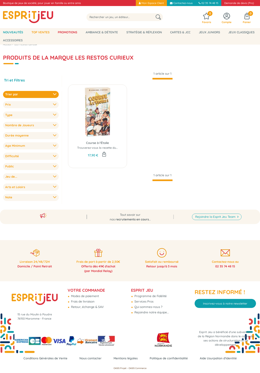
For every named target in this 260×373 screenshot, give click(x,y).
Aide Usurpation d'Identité (218, 358)
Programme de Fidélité (150, 294)
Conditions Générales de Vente (45, 358)
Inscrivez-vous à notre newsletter (225, 302)
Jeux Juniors (209, 32)
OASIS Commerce (137, 368)
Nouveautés (13, 32)
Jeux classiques (241, 32)
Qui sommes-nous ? (148, 305)
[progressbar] (162, 78)
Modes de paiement (84, 294)
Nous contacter (90, 358)
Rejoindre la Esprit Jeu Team (215, 214)
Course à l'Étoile (97, 143)
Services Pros (143, 300)
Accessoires (13, 40)
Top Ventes (40, 32)
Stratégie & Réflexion (144, 32)
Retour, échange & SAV (87, 305)
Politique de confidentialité (169, 358)
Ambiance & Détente (102, 32)
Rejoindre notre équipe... (151, 311)
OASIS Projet (120, 368)
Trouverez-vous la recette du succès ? (102, 148)
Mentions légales (126, 358)
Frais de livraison (82, 300)
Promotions (67, 32)
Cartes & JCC (180, 32)
